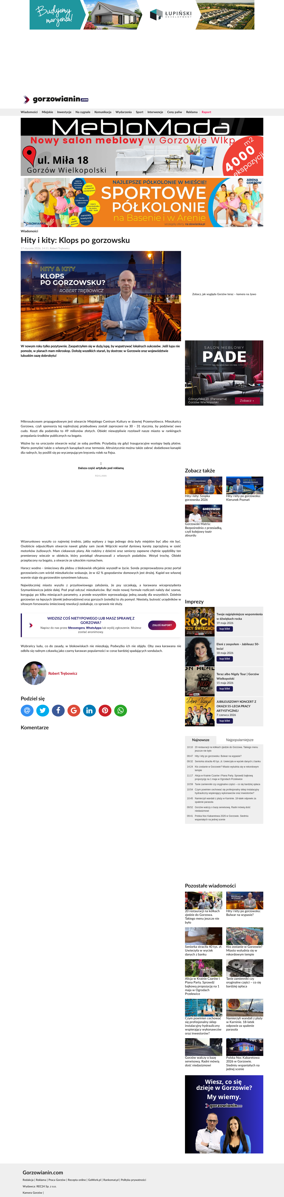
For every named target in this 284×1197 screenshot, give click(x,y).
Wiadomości (29, 112)
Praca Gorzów (57, 1180)
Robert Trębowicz (62, 674)
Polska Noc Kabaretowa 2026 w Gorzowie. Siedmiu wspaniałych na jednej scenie (221, 818)
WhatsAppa (93, 628)
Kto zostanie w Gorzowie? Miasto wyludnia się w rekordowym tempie (227, 768)
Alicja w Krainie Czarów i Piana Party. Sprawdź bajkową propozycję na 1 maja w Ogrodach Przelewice (224, 777)
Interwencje (155, 112)
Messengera (76, 628)
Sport (139, 112)
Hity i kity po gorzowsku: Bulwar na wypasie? (218, 756)
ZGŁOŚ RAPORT (162, 625)
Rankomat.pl (111, 1180)
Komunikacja (102, 112)
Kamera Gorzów (32, 1192)
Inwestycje (64, 112)
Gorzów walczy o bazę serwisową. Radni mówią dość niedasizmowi (222, 809)
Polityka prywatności (133, 1180)
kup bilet (225, 628)
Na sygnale (83, 112)
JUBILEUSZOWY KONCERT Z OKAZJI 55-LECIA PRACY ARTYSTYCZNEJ (236, 706)
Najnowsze (200, 740)
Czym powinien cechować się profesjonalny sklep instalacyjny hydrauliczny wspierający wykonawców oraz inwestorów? (227, 791)
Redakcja (28, 1180)
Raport (206, 112)
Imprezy (194, 601)
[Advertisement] (142, 59)
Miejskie (47, 112)
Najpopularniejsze (239, 740)
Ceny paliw (174, 112)
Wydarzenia (124, 112)
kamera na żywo (246, 294)
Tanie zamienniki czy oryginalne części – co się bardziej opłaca (227, 784)
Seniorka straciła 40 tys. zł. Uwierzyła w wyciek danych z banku (228, 761)
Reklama (192, 112)
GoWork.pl (94, 1180)
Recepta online (77, 1180)
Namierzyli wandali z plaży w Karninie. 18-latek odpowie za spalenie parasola (225, 800)
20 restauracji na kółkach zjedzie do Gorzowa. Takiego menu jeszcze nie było (226, 749)
